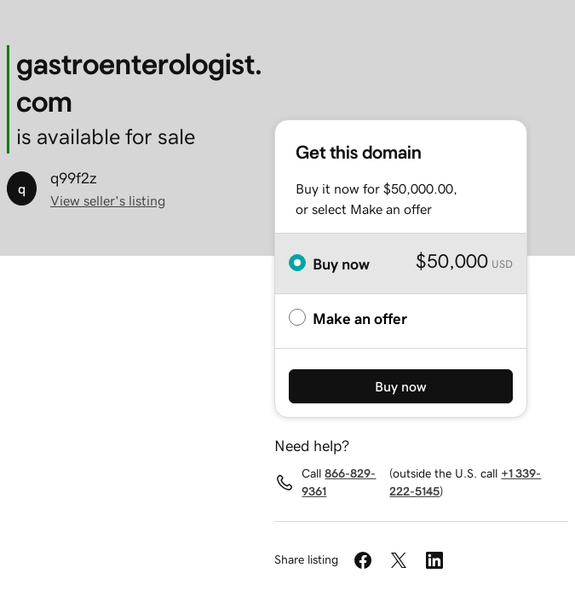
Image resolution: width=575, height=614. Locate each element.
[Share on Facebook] (363, 560)
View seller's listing (107, 200)
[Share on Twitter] (399, 560)
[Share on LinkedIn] (434, 560)
